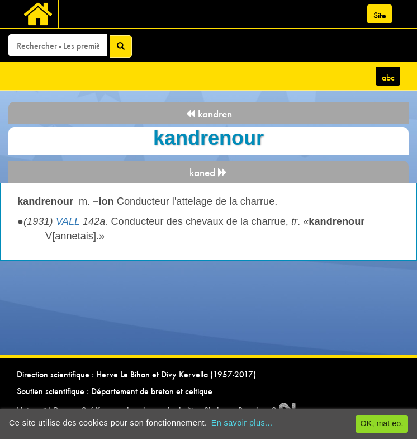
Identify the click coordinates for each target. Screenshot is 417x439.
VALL (68, 221)
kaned (208, 172)
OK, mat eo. (382, 423)
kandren (209, 114)
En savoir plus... (242, 422)
